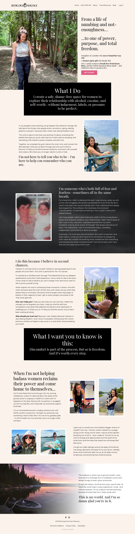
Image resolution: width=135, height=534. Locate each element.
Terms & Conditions (57, 526)
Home (77, 5)
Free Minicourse (105, 5)
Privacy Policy (71, 526)
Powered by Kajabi (67, 529)
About (95, 5)
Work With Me (86, 5)
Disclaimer (81, 526)
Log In (121, 5)
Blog (114, 5)
